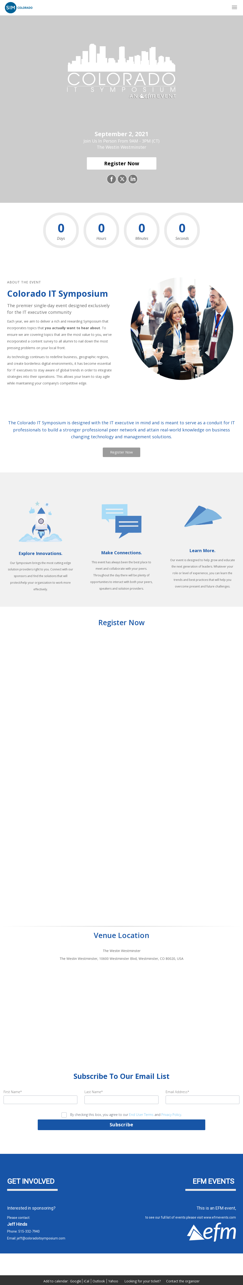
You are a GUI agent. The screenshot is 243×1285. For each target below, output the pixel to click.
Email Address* (177, 1092)
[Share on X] (121, 179)
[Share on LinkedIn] (132, 179)
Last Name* (93, 1092)
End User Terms (141, 1114)
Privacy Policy (171, 1114)
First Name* (13, 1092)
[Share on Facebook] (111, 179)
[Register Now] (121, 163)
